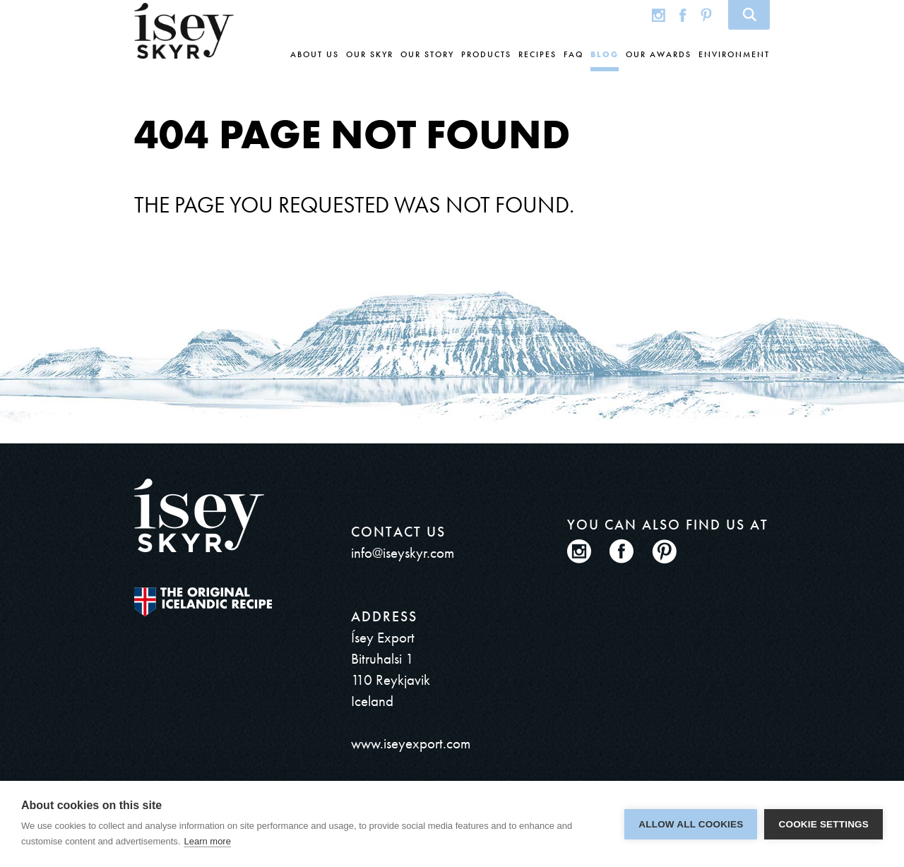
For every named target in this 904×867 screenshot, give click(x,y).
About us (314, 54)
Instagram (658, 14)
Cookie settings (823, 824)
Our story (427, 54)
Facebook (682, 14)
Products (486, 54)
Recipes (537, 54)
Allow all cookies (690, 824)
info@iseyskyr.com (402, 552)
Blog (604, 54)
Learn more (207, 841)
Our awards (658, 54)
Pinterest (706, 14)
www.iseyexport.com (410, 743)
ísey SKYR (184, 31)
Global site (630, 14)
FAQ (573, 54)
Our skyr (369, 54)
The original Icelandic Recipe (203, 601)
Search (749, 15)
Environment (734, 54)
